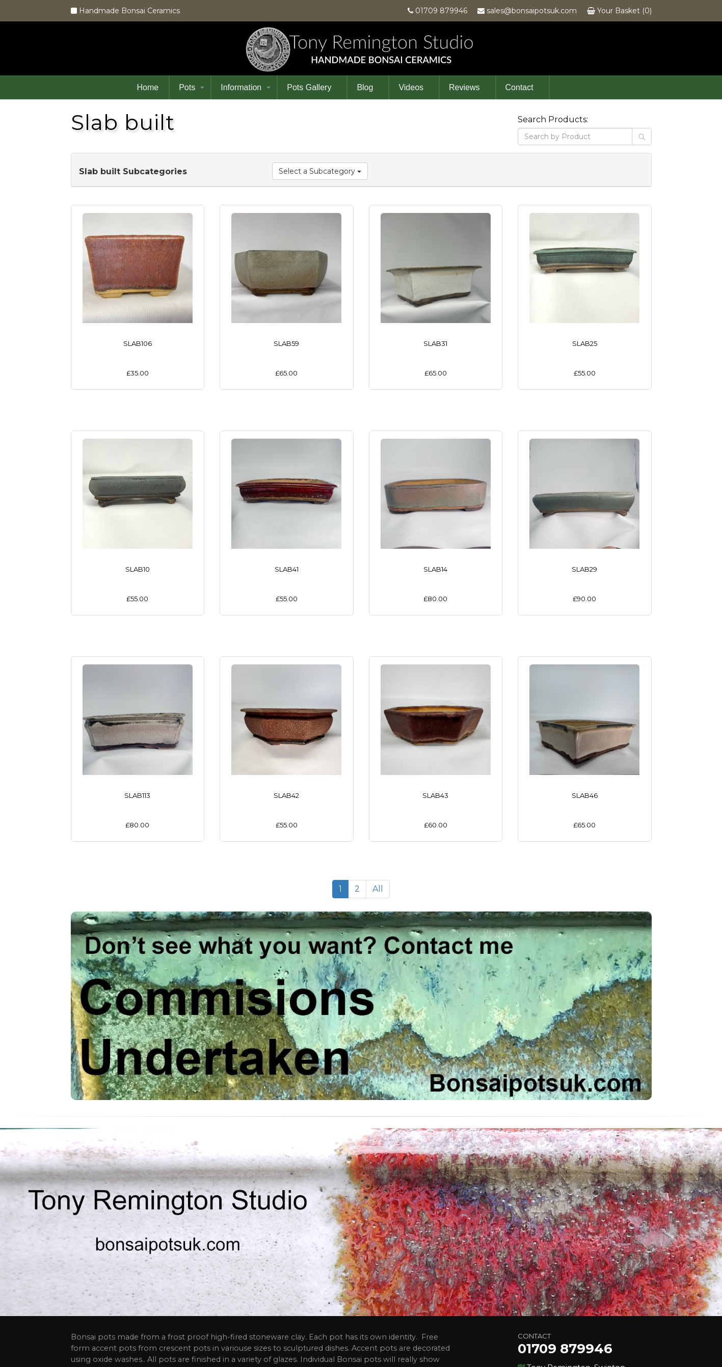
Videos (410, 87)
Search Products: (553, 119)
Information (241, 87)
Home (148, 87)
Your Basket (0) (624, 10)
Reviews (464, 87)
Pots (187, 87)
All (377, 787)
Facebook (525, 1309)
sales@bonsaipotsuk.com (532, 10)
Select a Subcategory (320, 171)
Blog (365, 87)
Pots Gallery (309, 87)
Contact (519, 87)
